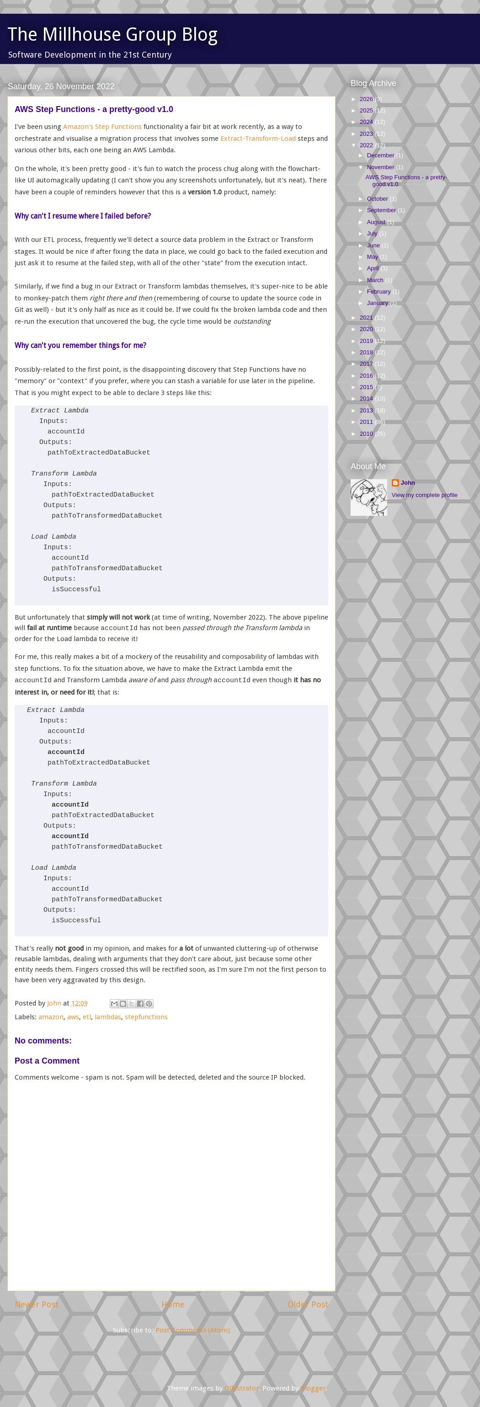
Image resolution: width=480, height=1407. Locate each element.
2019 (367, 340)
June (374, 245)
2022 (367, 145)
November (381, 167)
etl (87, 1017)
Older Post (308, 1304)
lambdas (108, 1017)
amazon (51, 1017)
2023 (367, 133)
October (378, 198)
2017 (367, 363)
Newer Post (37, 1304)
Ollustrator (241, 1388)
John (408, 482)
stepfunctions (146, 1017)
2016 (367, 375)
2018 (367, 352)
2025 (367, 110)
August (377, 222)
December (381, 155)
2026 (367, 99)
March (376, 280)
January (378, 303)
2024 (367, 121)
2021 (367, 317)
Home (173, 1304)
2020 (367, 329)
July (373, 233)
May (373, 256)
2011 (367, 421)
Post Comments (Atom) (192, 1330)
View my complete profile (425, 495)
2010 (367, 433)
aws (73, 1017)
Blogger (312, 1388)
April (374, 268)
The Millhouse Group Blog (112, 34)
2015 (367, 387)
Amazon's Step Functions (102, 127)
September (382, 210)
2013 (367, 410)
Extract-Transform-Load (258, 138)
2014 (367, 398)
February (380, 291)
